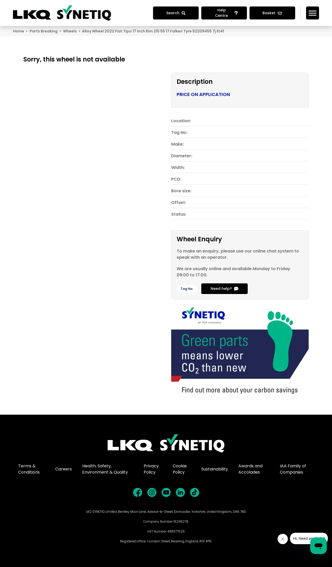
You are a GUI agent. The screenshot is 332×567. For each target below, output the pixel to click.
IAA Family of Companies (293, 469)
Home (18, 31)
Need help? (224, 288)
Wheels (70, 31)
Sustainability (214, 469)
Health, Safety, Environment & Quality (105, 469)
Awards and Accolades (250, 469)
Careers (63, 469)
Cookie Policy (180, 469)
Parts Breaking (44, 31)
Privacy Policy (151, 469)
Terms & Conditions (29, 469)
